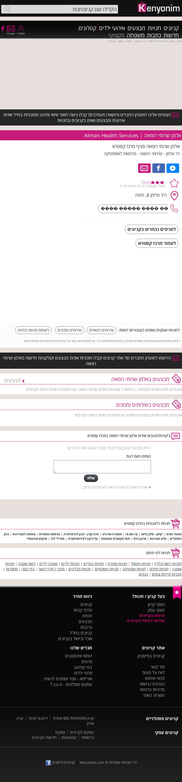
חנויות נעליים (93, 563)
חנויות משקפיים (107, 569)
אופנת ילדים (48, 563)
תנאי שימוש (155, 678)
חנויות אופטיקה (134, 569)
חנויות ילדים (70, 563)
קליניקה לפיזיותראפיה (83, 538)
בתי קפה (28, 569)
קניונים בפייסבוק (151, 656)
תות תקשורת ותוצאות (115, 538)
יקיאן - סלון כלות (152, 534)
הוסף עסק (156, 610)
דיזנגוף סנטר (38, 718)
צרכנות (86, 627)
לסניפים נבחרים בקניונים (151, 229)
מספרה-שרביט (112, 534)
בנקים (143, 574)
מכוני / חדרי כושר (51, 569)
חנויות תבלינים (79, 569)
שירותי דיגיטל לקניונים (146, 620)
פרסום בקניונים (152, 615)
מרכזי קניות (82, 610)
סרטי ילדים (83, 673)
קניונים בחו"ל (81, 633)
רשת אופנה (27, 563)
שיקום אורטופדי (36, 538)
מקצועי (116, 35)
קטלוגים (87, 28)
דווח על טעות (153, 672)
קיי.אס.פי (131, 534)
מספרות (12, 569)
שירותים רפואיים (101, 330)
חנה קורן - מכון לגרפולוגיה (81, 534)
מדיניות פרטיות (152, 689)
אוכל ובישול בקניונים (75, 638)
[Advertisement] (144, 285)
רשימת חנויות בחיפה (33, 330)
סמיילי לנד (57, 538)
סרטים (87, 661)
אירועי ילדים (112, 28)
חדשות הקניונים (44, 737)
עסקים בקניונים (82, 732)
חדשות (171, 35)
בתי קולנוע (83, 667)
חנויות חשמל (141, 563)
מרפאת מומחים (49, 534)
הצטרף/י (11, 32)
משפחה (136, 35)
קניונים (171, 28)
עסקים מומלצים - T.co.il (71, 684)
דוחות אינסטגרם (78, 656)
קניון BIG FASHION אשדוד (73, 718)
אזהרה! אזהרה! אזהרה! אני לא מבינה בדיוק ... (113, 487)
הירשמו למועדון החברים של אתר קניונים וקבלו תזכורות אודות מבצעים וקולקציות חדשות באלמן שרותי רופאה (91, 360)
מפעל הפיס (174, 534)
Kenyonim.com (92, 762)
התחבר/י (21, 32)
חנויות (154, 28)
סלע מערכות (158, 538)
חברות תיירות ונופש (167, 574)
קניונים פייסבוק (60, 762)
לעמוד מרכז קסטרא (157, 243)
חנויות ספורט (117, 563)
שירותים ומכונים (70, 330)
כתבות (154, 35)
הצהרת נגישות (152, 684)
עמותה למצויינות (24, 534)
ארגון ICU (139, 538)
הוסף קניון (156, 604)
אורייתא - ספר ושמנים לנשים (68, 678)
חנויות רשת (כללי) (168, 563)
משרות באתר (154, 695)
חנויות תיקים (159, 569)
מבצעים (136, 28)
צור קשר (157, 667)
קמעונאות (68, 737)
